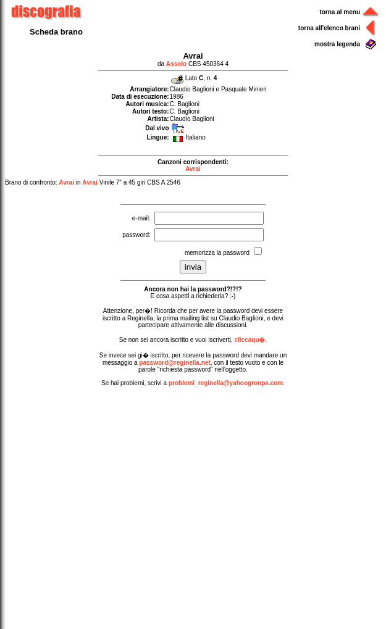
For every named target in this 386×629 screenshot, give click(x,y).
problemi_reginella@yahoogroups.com (226, 383)
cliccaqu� (249, 339)
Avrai (193, 168)
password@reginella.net (174, 362)
